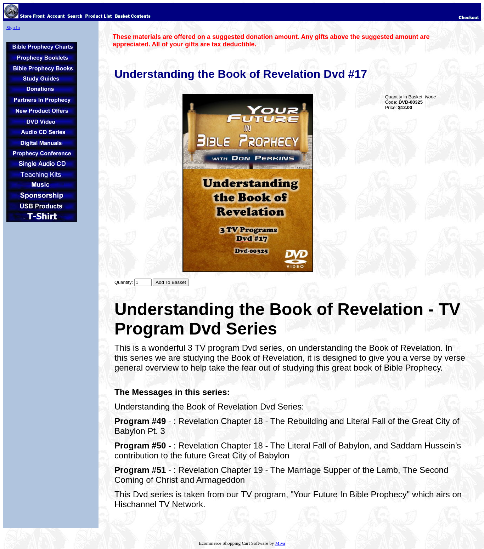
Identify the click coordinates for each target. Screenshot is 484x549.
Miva (280, 543)
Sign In (13, 27)
